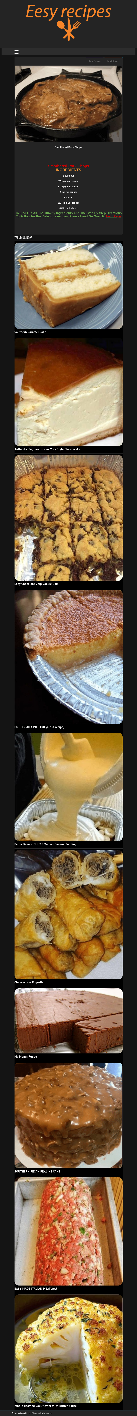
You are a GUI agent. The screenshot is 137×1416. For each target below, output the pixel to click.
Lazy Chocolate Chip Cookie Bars (37, 584)
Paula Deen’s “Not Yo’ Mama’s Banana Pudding (46, 844)
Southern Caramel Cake (30, 332)
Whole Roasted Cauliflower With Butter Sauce (46, 1406)
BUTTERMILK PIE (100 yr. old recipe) (40, 727)
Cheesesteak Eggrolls (29, 982)
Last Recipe (95, 61)
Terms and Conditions (21, 1413)
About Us (48, 1413)
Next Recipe (113, 61)
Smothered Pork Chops (68, 147)
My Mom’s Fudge (26, 1056)
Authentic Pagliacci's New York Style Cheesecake (47, 449)
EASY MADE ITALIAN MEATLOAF (36, 1288)
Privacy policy (37, 1413)
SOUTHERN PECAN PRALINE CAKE (37, 1171)
